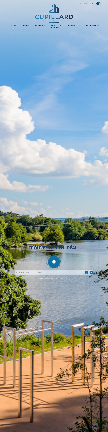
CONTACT (55, 27)
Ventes (26, 25)
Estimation (56, 25)
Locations (40, 25)
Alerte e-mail (74, 25)
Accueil (13, 25)
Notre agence (92, 25)
